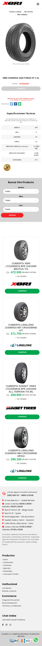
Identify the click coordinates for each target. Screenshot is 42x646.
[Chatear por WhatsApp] (36, 640)
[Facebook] (2, 624)
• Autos (5, 559)
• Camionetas (7, 562)
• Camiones (6, 565)
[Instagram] (6, 624)
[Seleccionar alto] (21, 200)
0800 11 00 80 (27, 495)
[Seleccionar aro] (21, 209)
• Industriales (7, 571)
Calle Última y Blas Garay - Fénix (19, 523)
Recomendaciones (9, 603)
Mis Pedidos (22, 14)
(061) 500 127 (13, 495)
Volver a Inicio (15, 11)
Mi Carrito (28, 11)
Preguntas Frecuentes (10, 600)
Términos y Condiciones (11, 606)
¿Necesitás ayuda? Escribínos (13, 620)
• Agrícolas (6, 568)
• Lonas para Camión (10, 574)
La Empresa (6, 588)
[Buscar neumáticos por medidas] (12, 215)
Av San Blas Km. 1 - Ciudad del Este (20, 500)
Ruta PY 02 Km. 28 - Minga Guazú (19, 510)
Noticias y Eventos (9, 591)
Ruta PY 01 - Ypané (13, 513)
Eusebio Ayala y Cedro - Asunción (19, 520)
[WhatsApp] (10, 624)
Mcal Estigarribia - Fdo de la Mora (19, 516)
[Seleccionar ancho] (21, 191)
